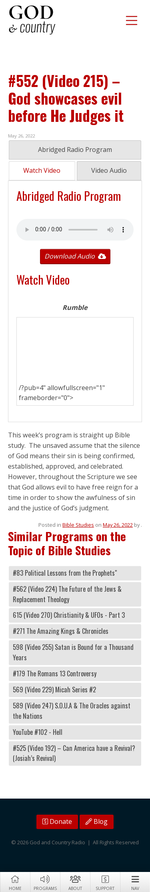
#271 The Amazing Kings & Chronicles (60, 631)
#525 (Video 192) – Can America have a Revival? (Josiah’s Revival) (74, 753)
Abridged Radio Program (75, 149)
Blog (97, 821)
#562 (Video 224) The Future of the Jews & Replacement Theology (67, 594)
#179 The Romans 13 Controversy (54, 673)
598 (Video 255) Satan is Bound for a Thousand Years (73, 652)
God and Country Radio (32, 20)
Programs (45, 882)
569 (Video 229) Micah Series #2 (54, 689)
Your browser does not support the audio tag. (75, 230)
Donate (57, 821)
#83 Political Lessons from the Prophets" (65, 573)
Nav (135, 882)
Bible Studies (78, 524)
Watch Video (41, 170)
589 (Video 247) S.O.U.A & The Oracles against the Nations (71, 711)
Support (105, 882)
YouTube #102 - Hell (37, 732)
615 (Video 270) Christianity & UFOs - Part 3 (69, 615)
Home (15, 882)
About (75, 882)
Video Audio (109, 170)
